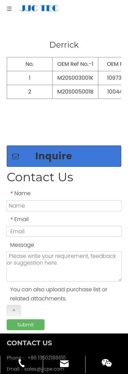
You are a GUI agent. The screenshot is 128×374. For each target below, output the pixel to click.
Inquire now (42, 140)
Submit (25, 307)
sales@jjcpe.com (44, 351)
